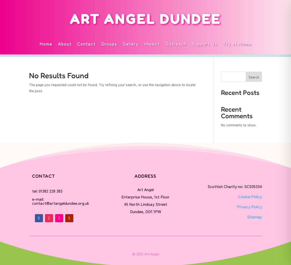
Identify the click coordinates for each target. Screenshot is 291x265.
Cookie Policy (250, 196)
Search (254, 76)
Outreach (175, 43)
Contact (86, 43)
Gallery (131, 43)
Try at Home (237, 43)
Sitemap (254, 217)
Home (46, 43)
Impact (152, 43)
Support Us (204, 43)
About (65, 43)
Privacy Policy (249, 206)
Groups (109, 43)
